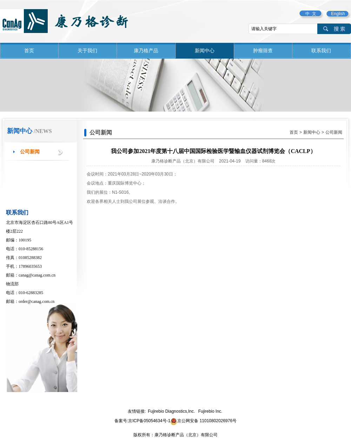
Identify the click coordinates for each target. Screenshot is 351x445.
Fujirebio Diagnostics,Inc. (171, 411)
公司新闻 (30, 151)
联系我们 (321, 50)
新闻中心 (204, 50)
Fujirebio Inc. (210, 411)
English (338, 13)
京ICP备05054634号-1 (149, 420)
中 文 (310, 13)
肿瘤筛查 (263, 50)
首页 (29, 50)
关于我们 (87, 50)
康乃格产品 (146, 50)
